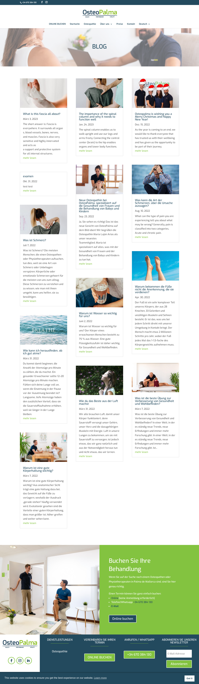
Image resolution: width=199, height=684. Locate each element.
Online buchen (122, 619)
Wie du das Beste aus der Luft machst (98, 402)
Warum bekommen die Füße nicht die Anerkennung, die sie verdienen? (154, 289)
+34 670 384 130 (29, 2)
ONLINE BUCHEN (57, 24)
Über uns (104, 24)
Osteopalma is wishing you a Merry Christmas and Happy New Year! (153, 116)
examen (28, 176)
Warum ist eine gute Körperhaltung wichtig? (38, 469)
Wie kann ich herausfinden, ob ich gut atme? (42, 352)
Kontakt (131, 24)
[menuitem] (144, 25)
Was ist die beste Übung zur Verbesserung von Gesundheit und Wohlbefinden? (154, 401)
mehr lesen (29, 158)
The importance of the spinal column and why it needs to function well (97, 116)
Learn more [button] (100, 678)
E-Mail (115, 606)
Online (115, 598)
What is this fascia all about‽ (41, 114)
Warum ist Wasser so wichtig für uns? (98, 315)
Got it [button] (189, 678)
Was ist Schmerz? (34, 240)
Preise (119, 24)
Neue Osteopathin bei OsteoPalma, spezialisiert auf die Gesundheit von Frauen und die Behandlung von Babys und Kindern (99, 205)
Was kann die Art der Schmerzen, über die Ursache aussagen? (154, 203)
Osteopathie (90, 24)
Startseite (75, 24)
